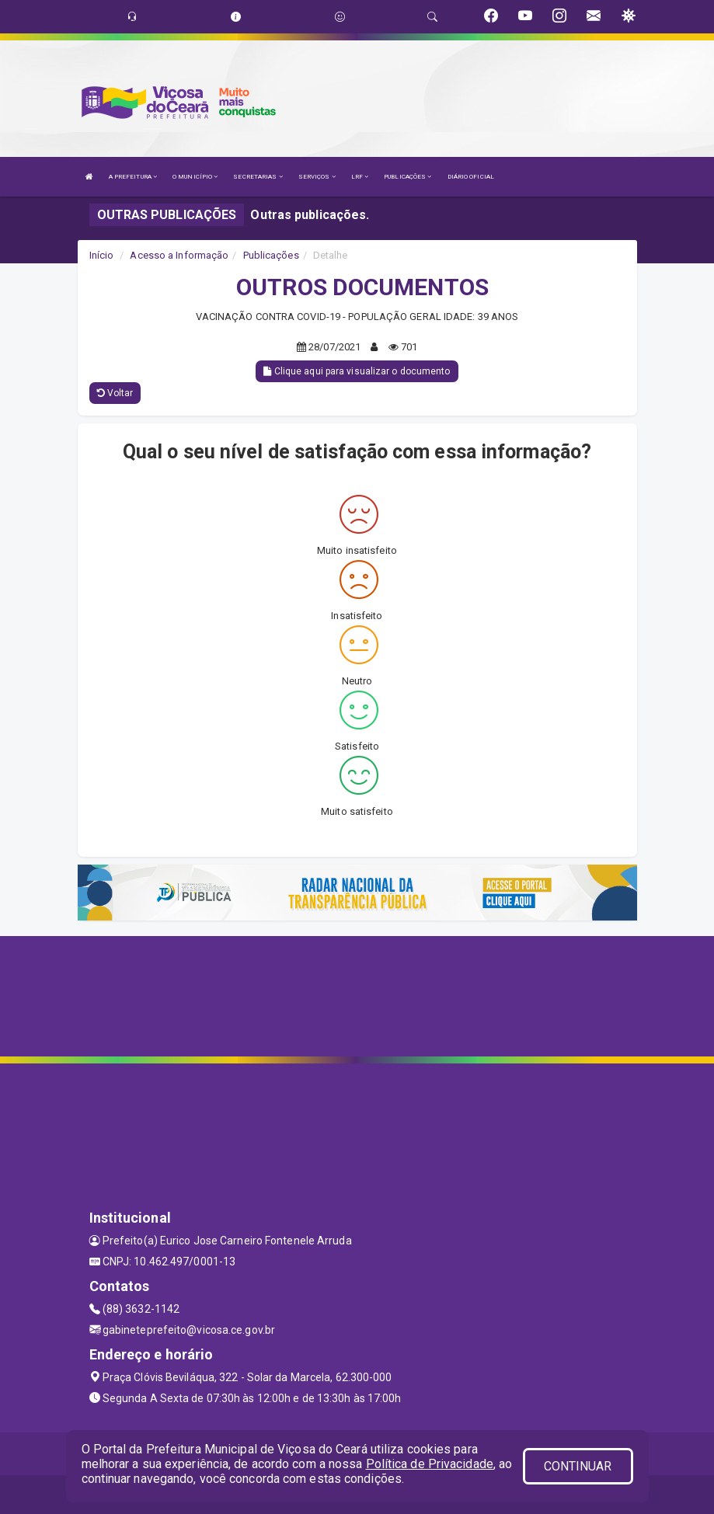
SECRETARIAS (257, 176)
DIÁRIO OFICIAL (471, 176)
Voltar (115, 393)
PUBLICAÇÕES (407, 176)
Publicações (271, 255)
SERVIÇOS (317, 176)
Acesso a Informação (179, 255)
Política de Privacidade (429, 1464)
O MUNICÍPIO (195, 176)
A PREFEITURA (133, 176)
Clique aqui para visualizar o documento (356, 371)
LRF (360, 176)
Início (101, 255)
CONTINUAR (578, 1466)
